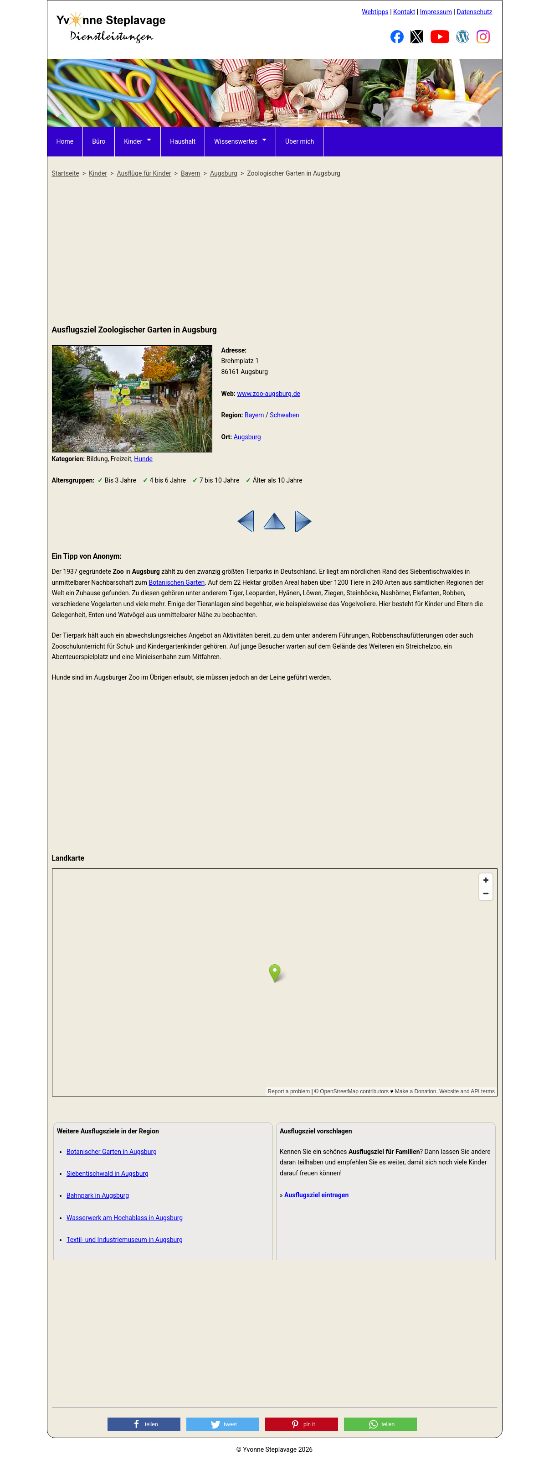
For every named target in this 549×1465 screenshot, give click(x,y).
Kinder (133, 141)
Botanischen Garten (177, 582)
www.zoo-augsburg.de (268, 393)
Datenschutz (474, 12)
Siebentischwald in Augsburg (108, 1173)
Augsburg (247, 437)
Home (65, 141)
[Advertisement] (275, 252)
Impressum (436, 12)
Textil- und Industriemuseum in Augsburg (125, 1239)
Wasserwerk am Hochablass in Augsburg (125, 1217)
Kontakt (404, 12)
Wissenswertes (235, 141)
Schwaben (284, 415)
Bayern (254, 415)
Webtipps (375, 12)
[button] (144, 1424)
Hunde (143, 458)
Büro (98, 141)
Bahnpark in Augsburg (98, 1195)
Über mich (299, 141)
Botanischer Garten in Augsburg (112, 1151)
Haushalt (182, 141)
